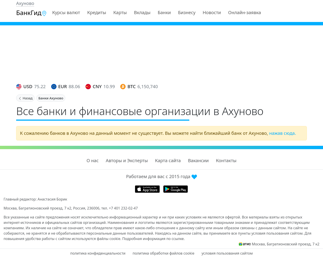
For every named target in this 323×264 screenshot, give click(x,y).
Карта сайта (168, 160)
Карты (120, 12)
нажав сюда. (282, 133)
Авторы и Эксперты (127, 160)
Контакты (226, 160)
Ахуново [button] (25, 3)
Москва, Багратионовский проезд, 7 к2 (285, 244)
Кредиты (96, 12)
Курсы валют (66, 12)
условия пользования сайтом (227, 253)
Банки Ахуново (50, 98)
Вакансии (198, 160)
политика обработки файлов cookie (163, 253)
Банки (164, 12)
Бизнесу (187, 12)
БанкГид (31, 12)
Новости (212, 12)
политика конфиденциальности (97, 253)
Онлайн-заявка (244, 12)
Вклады (142, 12)
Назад (25, 98)
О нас (93, 160)
